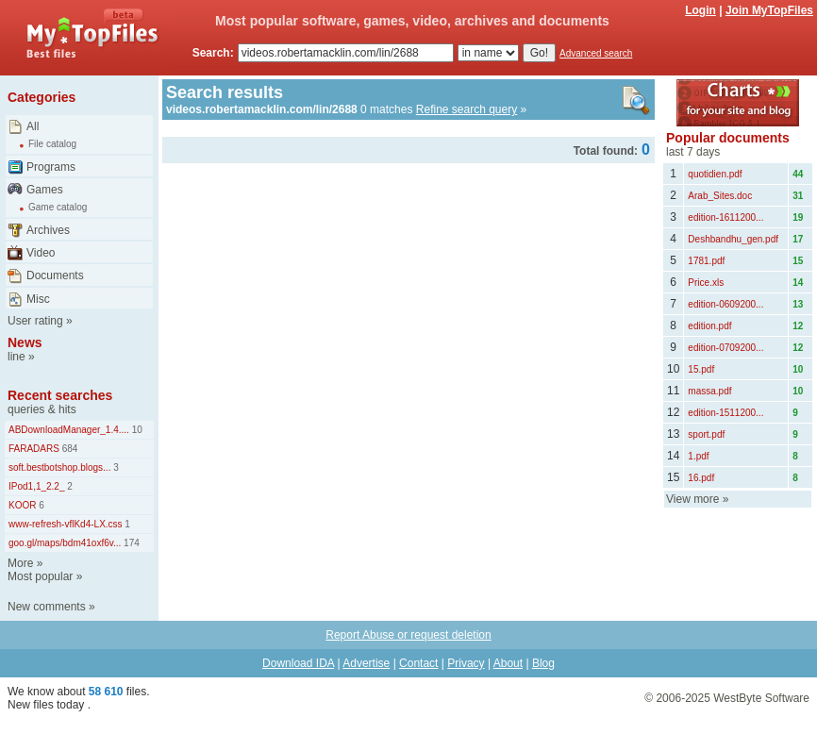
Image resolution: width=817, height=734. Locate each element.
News (25, 342)
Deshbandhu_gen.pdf (733, 239)
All (32, 126)
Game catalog (57, 207)
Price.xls (706, 282)
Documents (55, 275)
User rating (35, 320)
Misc (38, 299)
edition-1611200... (725, 217)
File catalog (52, 144)
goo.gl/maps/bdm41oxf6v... (64, 543)
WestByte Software (761, 698)
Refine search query (466, 109)
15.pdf (701, 369)
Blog (543, 663)
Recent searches (60, 395)
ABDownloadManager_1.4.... (68, 430)
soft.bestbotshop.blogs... (59, 467)
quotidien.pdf (715, 174)
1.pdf (698, 456)
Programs (50, 167)
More (20, 563)
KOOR (22, 505)
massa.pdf (709, 391)
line (16, 356)
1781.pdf (706, 261)
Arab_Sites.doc (720, 196)
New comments (47, 606)
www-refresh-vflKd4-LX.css (65, 524)
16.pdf (701, 478)
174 (130, 543)
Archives (48, 230)
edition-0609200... (725, 304)
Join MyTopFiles (769, 10)
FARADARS (33, 448)
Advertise (366, 663)
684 (68, 448)
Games (44, 189)
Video (40, 252)
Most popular (40, 576)
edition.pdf (709, 326)
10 (135, 430)
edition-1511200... (725, 413)
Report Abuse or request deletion (408, 635)
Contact (418, 663)
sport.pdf (706, 434)
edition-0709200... (725, 347)
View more (692, 499)
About (508, 663)
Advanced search (595, 53)
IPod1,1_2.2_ (36, 486)
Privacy (465, 663)
